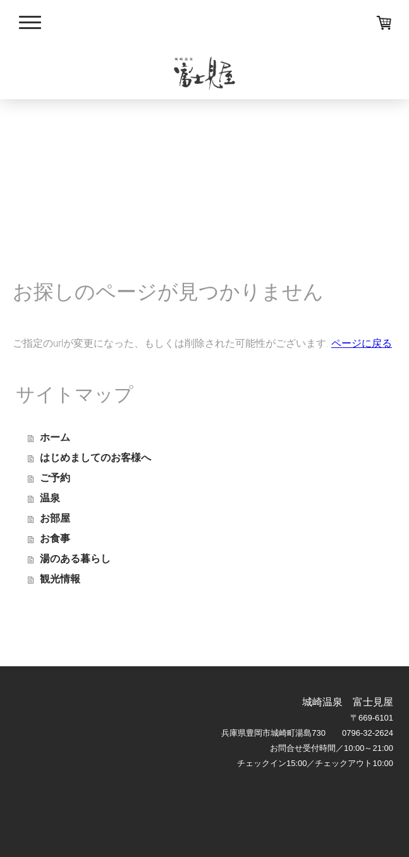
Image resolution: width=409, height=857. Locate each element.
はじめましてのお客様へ (95, 457)
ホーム (55, 437)
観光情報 (60, 578)
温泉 (50, 498)
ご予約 (55, 477)
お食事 (55, 538)
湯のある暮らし (75, 558)
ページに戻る (361, 343)
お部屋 (55, 518)
